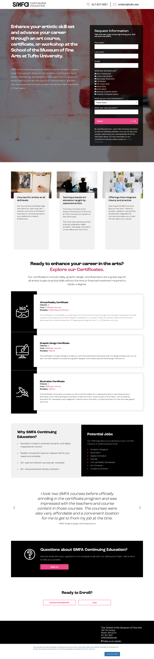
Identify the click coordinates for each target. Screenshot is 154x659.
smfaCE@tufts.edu (109, 637)
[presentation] (14, 508)
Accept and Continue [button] (112, 654)
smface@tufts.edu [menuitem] (128, 4)
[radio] (116, 73)
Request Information (59, 603)
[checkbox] (116, 84)
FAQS (95, 603)
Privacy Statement (89, 649)
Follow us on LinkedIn (112, 641)
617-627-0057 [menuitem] (100, 4)
